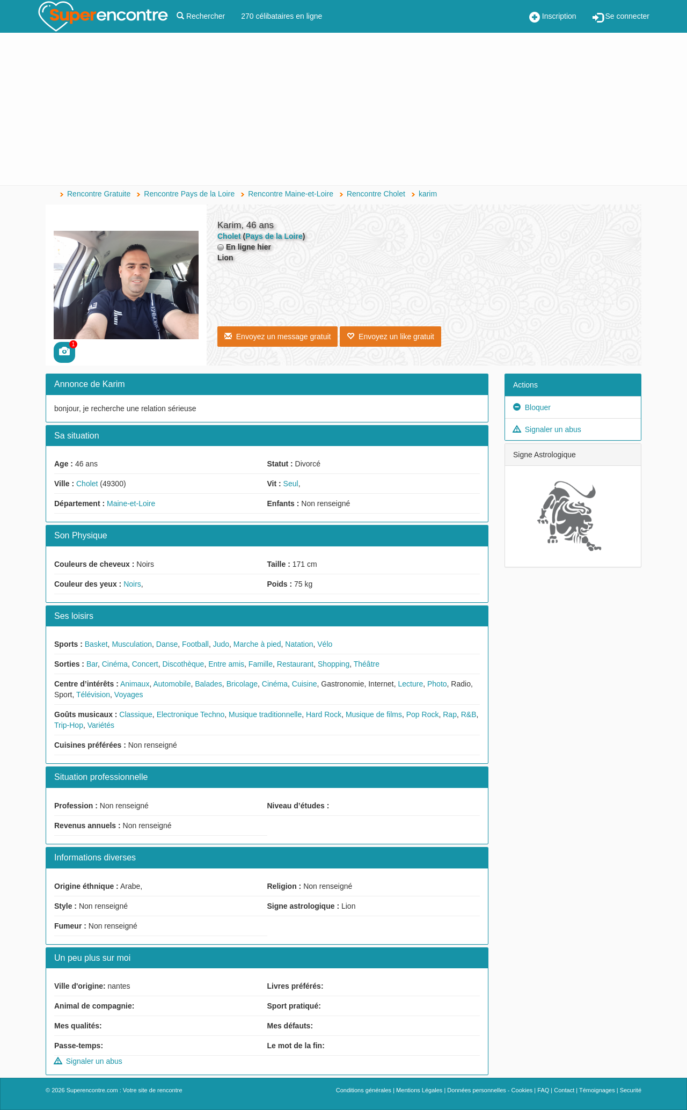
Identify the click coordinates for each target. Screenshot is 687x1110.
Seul (290, 483)
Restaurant (295, 664)
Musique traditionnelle (265, 714)
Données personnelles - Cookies (489, 1090)
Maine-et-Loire (131, 503)
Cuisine (304, 684)
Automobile (172, 684)
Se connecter (621, 17)
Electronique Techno (191, 714)
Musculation (132, 644)
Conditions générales (363, 1090)
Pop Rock (422, 714)
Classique (135, 714)
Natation (299, 644)
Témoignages (597, 1090)
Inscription (552, 17)
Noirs (132, 584)
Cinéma (115, 664)
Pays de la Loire (274, 236)
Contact (564, 1090)
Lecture (410, 684)
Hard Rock (323, 714)
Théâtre (366, 664)
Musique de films (374, 714)
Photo (437, 684)
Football (195, 644)
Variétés (100, 725)
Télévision (93, 694)
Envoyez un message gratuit (277, 336)
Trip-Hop (68, 725)
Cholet (87, 483)
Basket (96, 644)
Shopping (333, 664)
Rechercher (201, 16)
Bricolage (242, 684)
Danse (167, 644)
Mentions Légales (419, 1090)
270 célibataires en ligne (281, 16)
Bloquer (532, 407)
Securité (630, 1090)
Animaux (134, 684)
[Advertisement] (343, 110)
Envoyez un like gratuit (390, 336)
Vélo (324, 644)
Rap (450, 714)
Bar (92, 664)
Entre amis (226, 664)
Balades (208, 684)
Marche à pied (257, 644)
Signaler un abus (88, 1061)
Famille (261, 664)
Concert (145, 664)
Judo (221, 644)
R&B (469, 714)
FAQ (543, 1090)
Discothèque (183, 664)
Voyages (128, 694)
